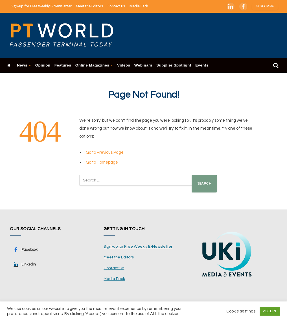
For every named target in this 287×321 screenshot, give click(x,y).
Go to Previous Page (105, 152)
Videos (123, 65)
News (22, 65)
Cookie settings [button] (240, 311)
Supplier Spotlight (173, 65)
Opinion (43, 65)
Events (202, 65)
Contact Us (116, 6)
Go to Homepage (102, 162)
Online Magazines (92, 65)
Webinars (143, 65)
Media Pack (139, 6)
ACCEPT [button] (270, 311)
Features (62, 65)
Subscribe (265, 6)
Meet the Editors (89, 6)
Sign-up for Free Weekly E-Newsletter (41, 6)
